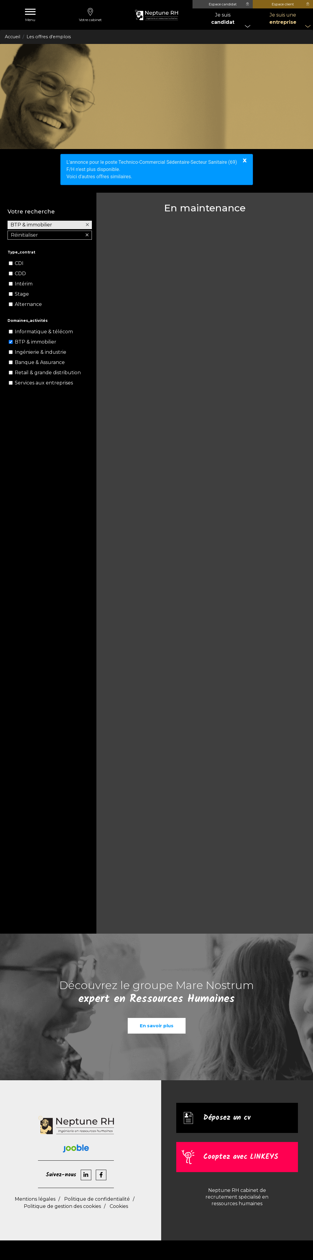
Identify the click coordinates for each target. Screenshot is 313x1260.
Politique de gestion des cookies (62, 1206)
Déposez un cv (226, 1118)
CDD (20, 273)
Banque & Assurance (40, 362)
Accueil (12, 36)
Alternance (28, 304)
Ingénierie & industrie (40, 352)
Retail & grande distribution (48, 372)
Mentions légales (35, 1199)
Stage (22, 294)
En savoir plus (157, 1025)
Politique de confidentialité (97, 1199)
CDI (19, 263)
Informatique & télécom (44, 331)
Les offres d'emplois (49, 36)
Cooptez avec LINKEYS (240, 1157)
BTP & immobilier (35, 342)
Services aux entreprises (44, 383)
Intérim (24, 284)
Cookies (119, 1206)
